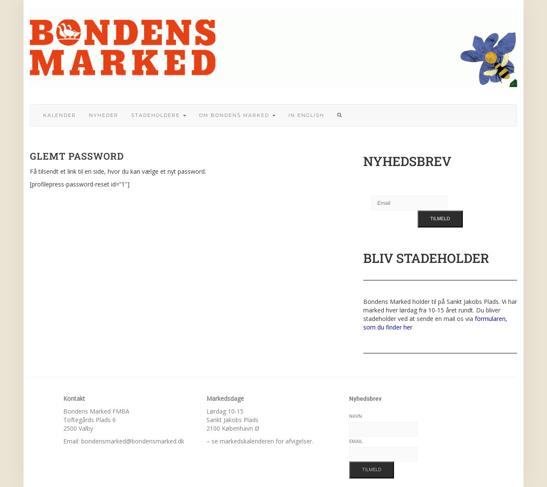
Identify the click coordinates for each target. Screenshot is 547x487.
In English (306, 115)
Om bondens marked (237, 115)
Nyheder (103, 115)
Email (356, 441)
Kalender (59, 115)
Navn (355, 416)
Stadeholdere (158, 115)
